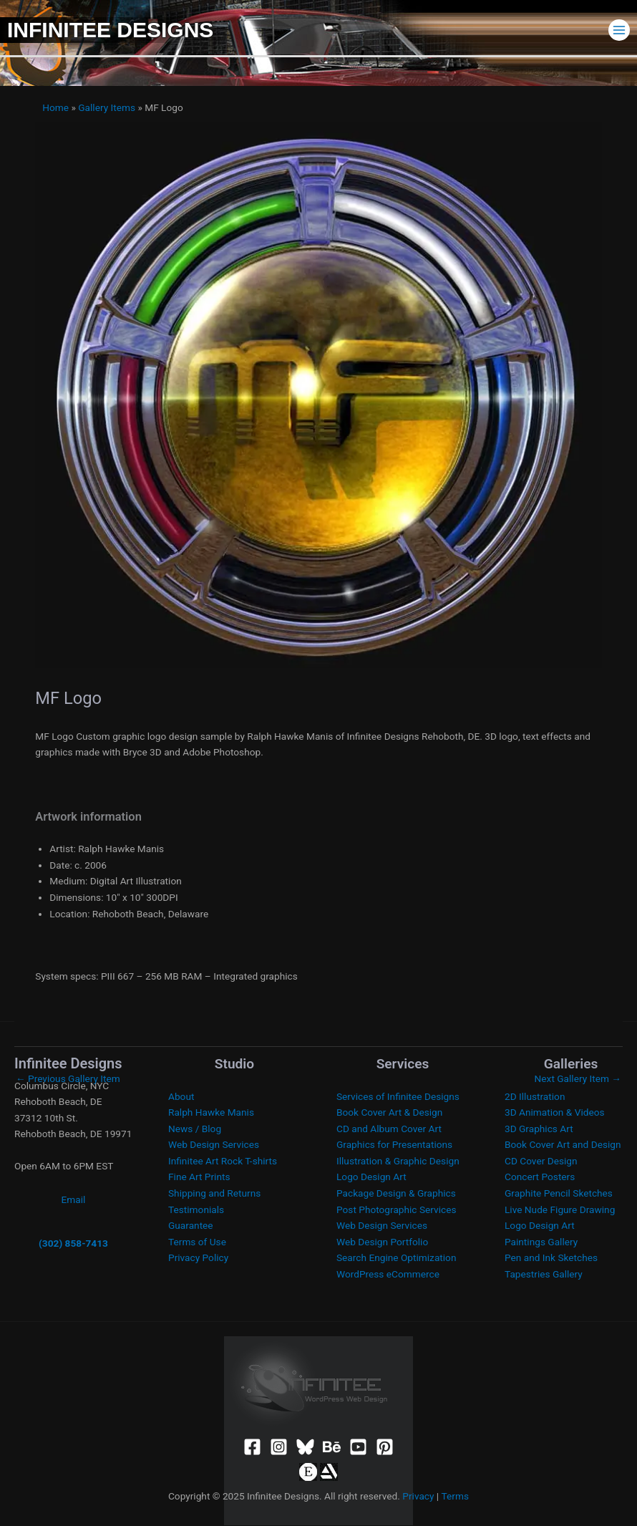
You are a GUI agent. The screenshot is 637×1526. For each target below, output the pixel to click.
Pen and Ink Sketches (551, 1257)
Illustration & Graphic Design (397, 1161)
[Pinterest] (385, 1447)
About (181, 1096)
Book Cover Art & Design (389, 1112)
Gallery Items (106, 107)
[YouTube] (358, 1447)
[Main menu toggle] (619, 29)
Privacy (418, 1496)
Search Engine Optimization (396, 1257)
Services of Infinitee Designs (397, 1096)
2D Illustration (535, 1096)
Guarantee (190, 1225)
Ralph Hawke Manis (211, 1112)
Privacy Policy (198, 1257)
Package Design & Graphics (396, 1193)
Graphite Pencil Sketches (559, 1193)
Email (74, 1199)
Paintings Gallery (541, 1241)
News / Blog (194, 1128)
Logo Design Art (371, 1176)
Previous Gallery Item (68, 1078)
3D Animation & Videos (555, 1112)
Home (55, 107)
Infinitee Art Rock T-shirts (222, 1161)
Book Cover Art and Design (563, 1144)
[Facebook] (252, 1447)
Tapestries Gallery (544, 1274)
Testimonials (196, 1209)
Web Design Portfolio (382, 1241)
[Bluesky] (305, 1447)
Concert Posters (540, 1176)
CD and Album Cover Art (389, 1128)
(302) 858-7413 (73, 1243)
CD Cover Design (541, 1161)
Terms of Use (197, 1241)
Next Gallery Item (578, 1078)
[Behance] (332, 1447)
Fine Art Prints (199, 1176)
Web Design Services (213, 1144)
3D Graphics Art (539, 1128)
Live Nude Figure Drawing (560, 1209)
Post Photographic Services (396, 1209)
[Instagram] (279, 1447)
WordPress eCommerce (387, 1274)
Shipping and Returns (214, 1193)
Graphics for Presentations (394, 1144)
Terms (455, 1496)
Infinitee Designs (110, 30)
